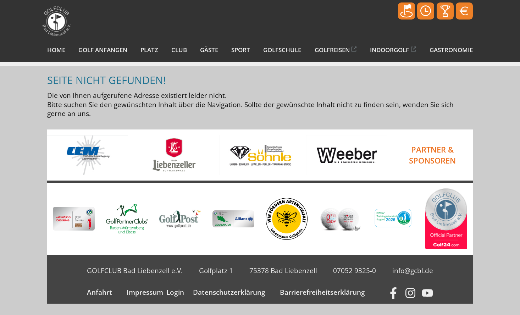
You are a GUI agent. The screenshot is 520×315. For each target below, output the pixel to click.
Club (179, 50)
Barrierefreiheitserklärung (322, 292)
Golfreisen (332, 50)
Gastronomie (451, 50)
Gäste (209, 50)
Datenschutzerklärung (229, 292)
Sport (240, 50)
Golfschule (282, 50)
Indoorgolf (389, 50)
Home (56, 50)
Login (175, 292)
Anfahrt (99, 292)
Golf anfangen (102, 50)
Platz (149, 50)
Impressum (145, 292)
